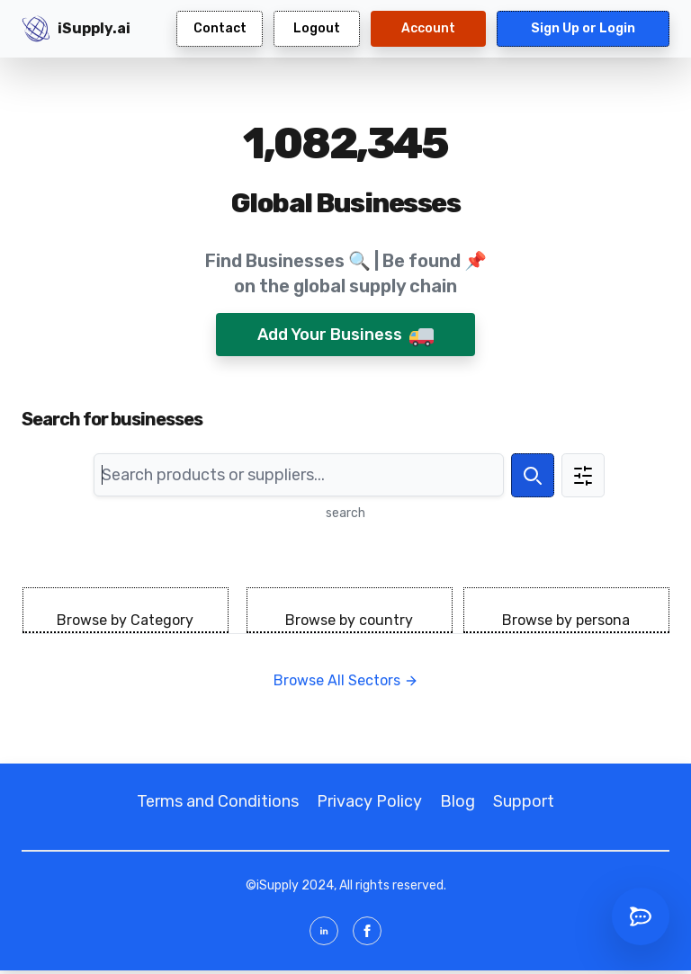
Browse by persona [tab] (566, 620)
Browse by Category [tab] (125, 620)
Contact (220, 28)
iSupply (277, 885)
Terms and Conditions (218, 801)
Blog (457, 801)
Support (523, 801)
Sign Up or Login (583, 28)
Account (428, 28)
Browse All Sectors (346, 680)
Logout (316, 28)
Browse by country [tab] (349, 620)
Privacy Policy (369, 801)
